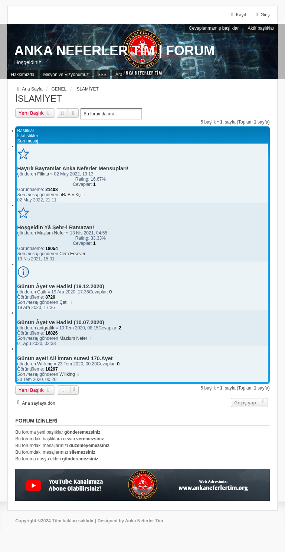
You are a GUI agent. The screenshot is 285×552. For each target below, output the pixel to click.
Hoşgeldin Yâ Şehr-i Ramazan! (55, 227)
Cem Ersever (72, 253)
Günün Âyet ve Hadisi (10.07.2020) (60, 322)
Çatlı (41, 292)
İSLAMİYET (38, 98)
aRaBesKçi (70, 194)
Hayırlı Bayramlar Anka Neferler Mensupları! (72, 168)
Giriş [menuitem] (262, 14)
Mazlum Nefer (51, 233)
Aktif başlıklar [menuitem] (261, 28)
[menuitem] (22, 74)
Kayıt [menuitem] (237, 14)
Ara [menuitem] (118, 74)
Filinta (43, 174)
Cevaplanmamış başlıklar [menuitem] (214, 28)
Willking (44, 364)
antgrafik (45, 328)
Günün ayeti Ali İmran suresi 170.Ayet (64, 358)
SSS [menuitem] (102, 74)
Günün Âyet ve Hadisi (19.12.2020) (60, 286)
